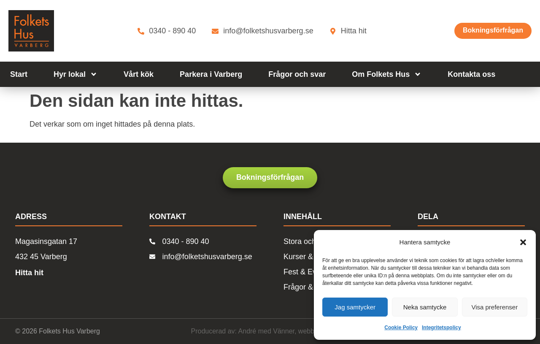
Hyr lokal (75, 74)
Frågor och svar (297, 74)
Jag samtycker (355, 307)
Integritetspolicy (441, 327)
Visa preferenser (494, 307)
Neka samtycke (425, 307)
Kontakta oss (471, 74)
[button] (523, 242)
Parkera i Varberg (211, 74)
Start (18, 74)
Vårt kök (139, 74)
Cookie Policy (401, 327)
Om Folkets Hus (386, 74)
